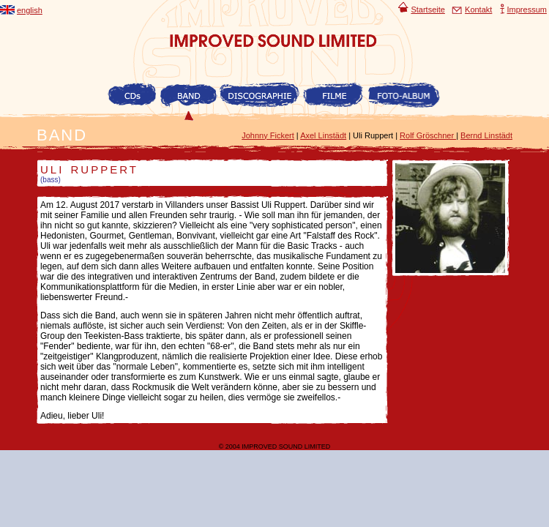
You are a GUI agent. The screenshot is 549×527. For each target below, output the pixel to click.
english (21, 10)
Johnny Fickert (268, 135)
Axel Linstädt (323, 135)
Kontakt (472, 9)
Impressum (523, 9)
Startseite (419, 9)
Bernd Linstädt (486, 135)
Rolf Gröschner (428, 135)
